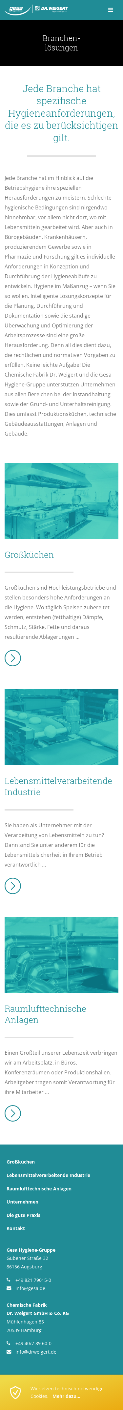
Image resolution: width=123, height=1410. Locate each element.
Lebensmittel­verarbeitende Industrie (48, 1175)
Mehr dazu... (66, 1396)
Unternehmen (22, 1202)
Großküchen (21, 1162)
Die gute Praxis (23, 1215)
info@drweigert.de (35, 1352)
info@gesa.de (30, 1288)
